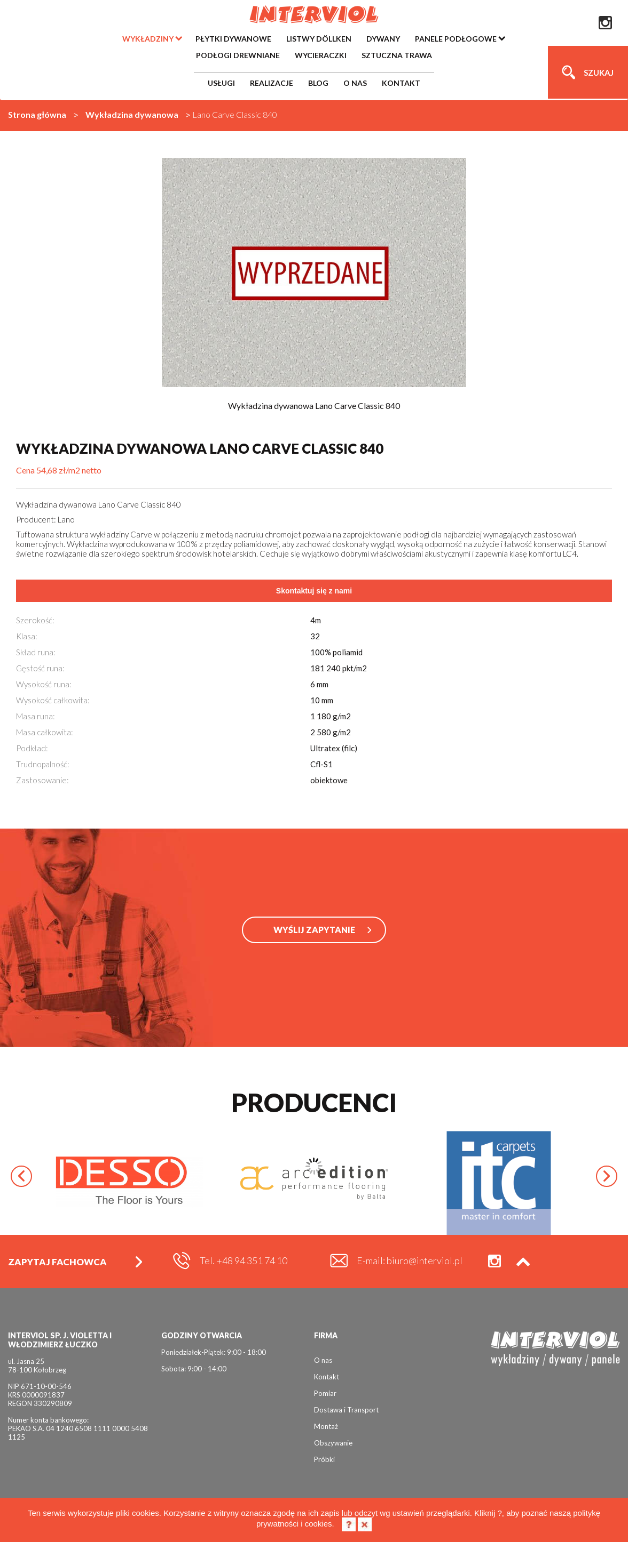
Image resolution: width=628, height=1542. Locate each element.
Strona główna (37, 114)
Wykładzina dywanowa (131, 114)
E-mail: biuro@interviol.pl (409, 1260)
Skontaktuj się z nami (314, 591)
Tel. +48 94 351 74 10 (243, 1260)
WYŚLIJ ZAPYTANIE (314, 930)
